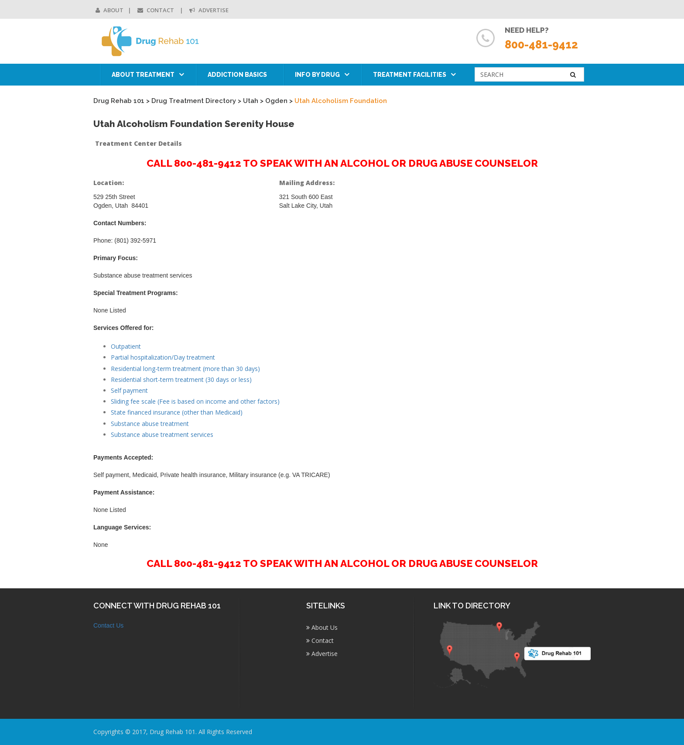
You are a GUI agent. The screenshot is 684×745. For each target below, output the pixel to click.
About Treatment (143, 74)
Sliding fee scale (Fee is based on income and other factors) (195, 401)
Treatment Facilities (409, 74)
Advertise (209, 10)
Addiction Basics (237, 74)
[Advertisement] (533, 308)
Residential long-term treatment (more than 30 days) (185, 368)
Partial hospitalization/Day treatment (163, 357)
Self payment (129, 390)
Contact (156, 10)
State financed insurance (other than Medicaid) (177, 412)
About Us (322, 627)
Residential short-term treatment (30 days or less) (181, 379)
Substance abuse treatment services (162, 434)
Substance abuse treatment (150, 423)
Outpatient (126, 346)
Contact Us (108, 625)
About (109, 10)
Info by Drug (317, 74)
